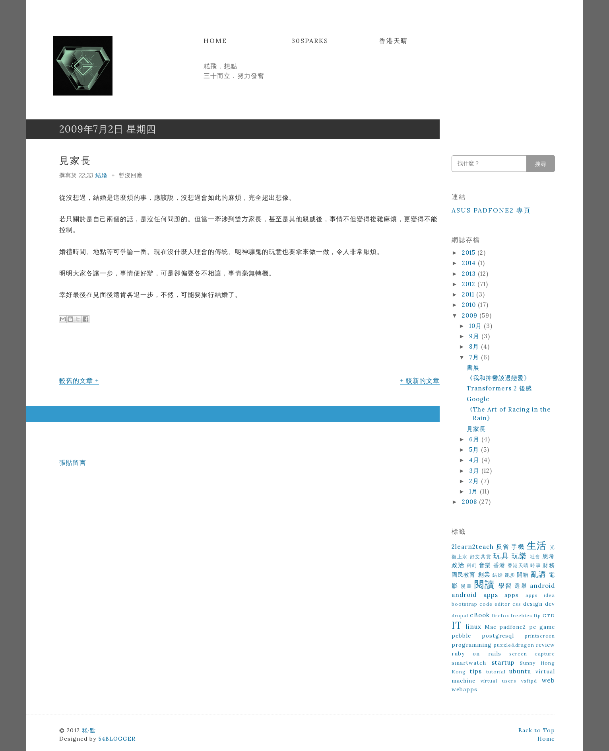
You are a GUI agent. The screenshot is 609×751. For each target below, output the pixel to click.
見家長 (75, 160)
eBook (480, 615)
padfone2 (512, 626)
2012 (469, 284)
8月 (475, 346)
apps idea (540, 595)
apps (511, 595)
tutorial (496, 672)
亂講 (538, 574)
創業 (484, 574)
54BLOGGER (117, 738)
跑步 (510, 575)
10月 (476, 326)
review (545, 644)
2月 (475, 481)
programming (472, 644)
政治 (458, 565)
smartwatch (469, 662)
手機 (517, 546)
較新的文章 (423, 380)
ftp (537, 615)
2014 (470, 263)
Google (478, 399)
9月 (475, 336)
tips (476, 671)
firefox (500, 615)
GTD (549, 615)
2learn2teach (473, 546)
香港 (499, 565)
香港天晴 (393, 41)
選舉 (520, 585)
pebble (461, 635)
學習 (505, 585)
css (516, 604)
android (542, 585)
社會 (535, 557)
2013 (470, 273)
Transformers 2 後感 (499, 388)
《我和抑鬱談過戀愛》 (498, 378)
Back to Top (536, 730)
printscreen (540, 636)
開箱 (523, 574)
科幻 (472, 565)
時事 (535, 565)
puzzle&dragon (514, 645)
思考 (549, 556)
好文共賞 (481, 557)
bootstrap (464, 604)
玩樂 (519, 555)
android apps (475, 595)
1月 (474, 491)
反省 (502, 546)
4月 (475, 460)
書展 (473, 367)
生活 (537, 545)
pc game (542, 626)
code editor (494, 604)
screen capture (532, 654)
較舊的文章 (76, 380)
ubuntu (520, 671)
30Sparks (309, 41)
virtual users (498, 681)
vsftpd (529, 681)
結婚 (101, 175)
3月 (475, 470)
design (533, 603)
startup (503, 662)
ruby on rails (476, 653)
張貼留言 (72, 462)
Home (215, 41)
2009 (470, 315)
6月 (475, 439)
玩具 (501, 555)
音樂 (485, 565)
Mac (491, 626)
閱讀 (484, 584)
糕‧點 (89, 730)
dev (550, 603)
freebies (521, 615)
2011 (469, 294)
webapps (464, 689)
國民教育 (464, 574)
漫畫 (466, 586)
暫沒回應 (131, 175)
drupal (460, 615)
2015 (469, 252)
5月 (475, 449)
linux (473, 626)
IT (457, 625)
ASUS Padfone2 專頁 (491, 210)
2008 (470, 501)
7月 (475, 357)
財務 (549, 565)
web (548, 680)
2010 (470, 304)
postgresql (498, 635)
